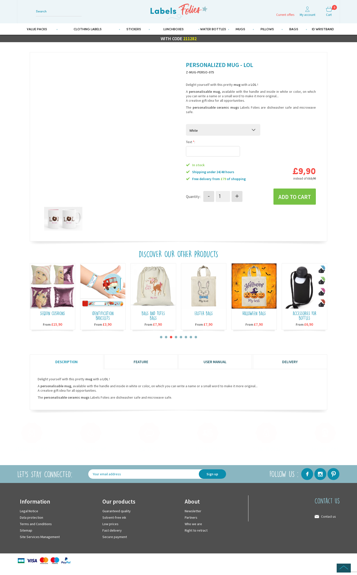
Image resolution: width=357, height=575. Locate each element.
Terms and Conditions (36, 530)
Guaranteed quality (116, 517)
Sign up (212, 480)
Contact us (328, 522)
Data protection (31, 523)
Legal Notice (29, 517)
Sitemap (26, 536)
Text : (190, 147)
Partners (191, 523)
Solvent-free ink (114, 523)
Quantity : (193, 202)
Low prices (110, 530)
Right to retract (196, 536)
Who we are (193, 530)
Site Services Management (40, 543)
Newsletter (193, 517)
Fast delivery (112, 536)
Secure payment (114, 543)
